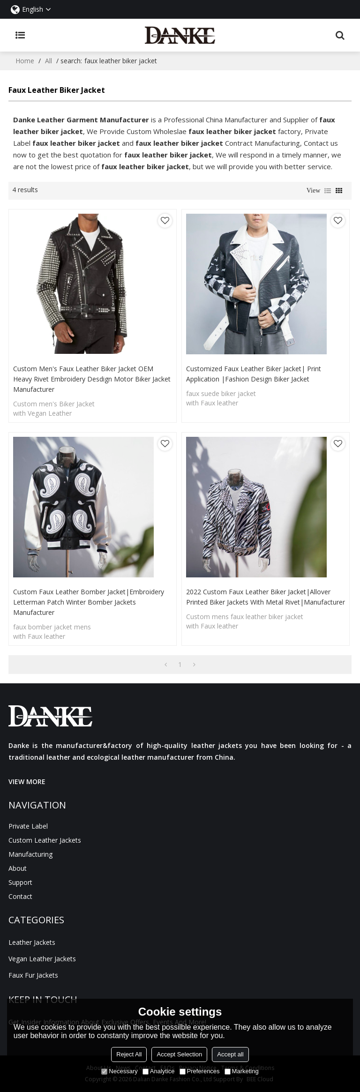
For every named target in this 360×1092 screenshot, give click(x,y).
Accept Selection (179, 1054)
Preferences (200, 1071)
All (48, 60)
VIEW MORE (26, 781)
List (327, 190)
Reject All (129, 1054)
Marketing (242, 1071)
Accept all (230, 1054)
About (17, 868)
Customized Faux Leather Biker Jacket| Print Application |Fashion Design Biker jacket (253, 373)
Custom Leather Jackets (44, 840)
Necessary (119, 1071)
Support (20, 882)
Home (24, 60)
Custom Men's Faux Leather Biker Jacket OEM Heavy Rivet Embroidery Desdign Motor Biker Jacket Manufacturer (92, 379)
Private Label (28, 826)
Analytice (158, 1071)
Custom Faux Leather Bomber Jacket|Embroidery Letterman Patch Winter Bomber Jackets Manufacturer (88, 602)
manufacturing (30, 854)
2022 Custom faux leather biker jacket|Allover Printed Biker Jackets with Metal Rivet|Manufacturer (265, 596)
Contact (20, 896)
